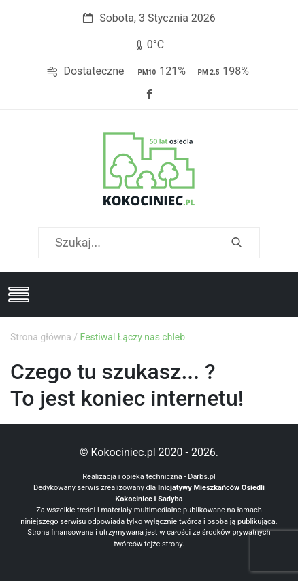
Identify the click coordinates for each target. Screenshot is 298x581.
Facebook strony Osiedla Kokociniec (149, 94)
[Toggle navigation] (18, 294)
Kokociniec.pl (122, 452)
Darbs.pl (202, 476)
